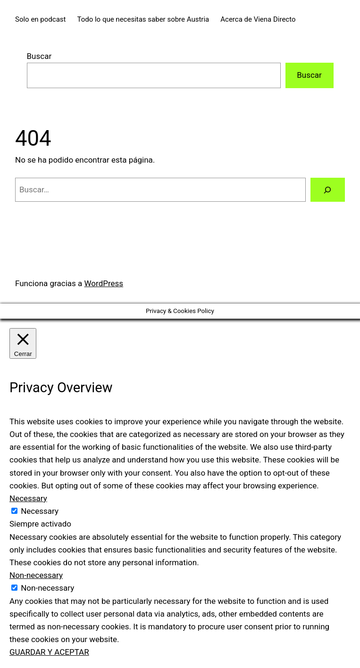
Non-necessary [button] (36, 575)
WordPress (104, 283)
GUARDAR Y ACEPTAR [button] (49, 652)
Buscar (39, 56)
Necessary (40, 511)
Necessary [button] (28, 498)
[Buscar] (327, 190)
